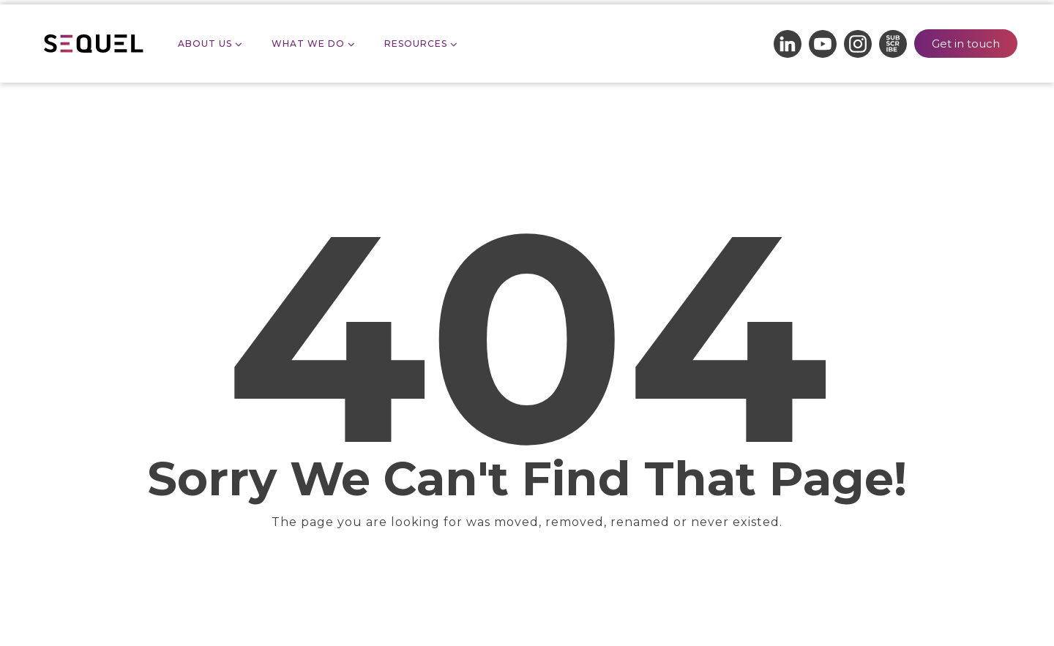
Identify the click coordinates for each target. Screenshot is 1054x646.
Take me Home (527, 577)
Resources (415, 43)
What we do (308, 43)
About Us (205, 43)
